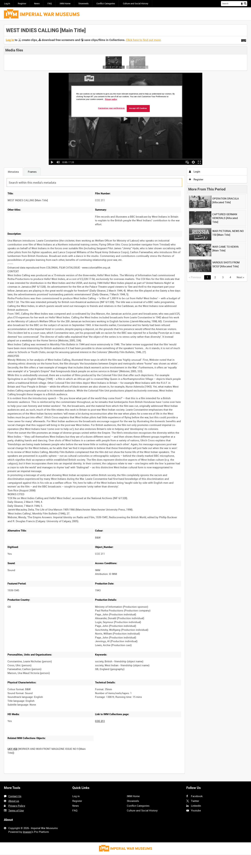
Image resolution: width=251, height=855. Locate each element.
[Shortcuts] (243, 39)
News (37, 3)
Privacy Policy (16, 805)
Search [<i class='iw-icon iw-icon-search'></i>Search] (245, 3)
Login (194, 171)
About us (13, 801)
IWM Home (65, 3)
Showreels (83, 3)
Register (22, 3)
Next (240, 277)
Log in (7, 3)
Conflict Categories (105, 3)
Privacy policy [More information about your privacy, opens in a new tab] (111, 99)
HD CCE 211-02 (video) (137, 67)
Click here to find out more (143, 40)
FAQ (50, 3)
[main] (125, 400)
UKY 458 (12, 748)
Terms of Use (16, 810)
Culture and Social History (135, 3)
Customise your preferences (111, 108)
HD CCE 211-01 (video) (114, 67)
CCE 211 (100, 721)
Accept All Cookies (138, 108)
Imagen (27, 831)
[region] (126, 101)
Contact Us (14, 796)
